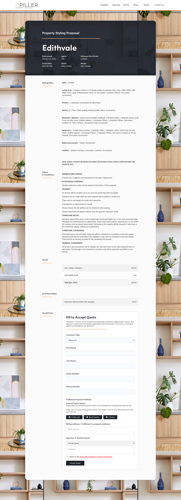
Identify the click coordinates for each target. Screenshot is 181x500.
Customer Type (73, 335)
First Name (71, 347)
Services (116, 5)
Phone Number (73, 386)
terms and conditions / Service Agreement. (96, 457)
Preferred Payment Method (78, 399)
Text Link (33, 473)
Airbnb (126, 5)
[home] (27, 5)
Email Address (72, 373)
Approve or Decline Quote (78, 438)
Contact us (159, 5)
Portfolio (104, 5)
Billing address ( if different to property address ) (88, 424)
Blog (136, 5)
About (146, 5)
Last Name (71, 360)
